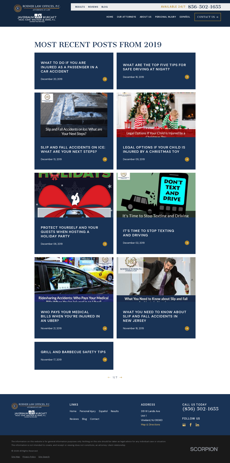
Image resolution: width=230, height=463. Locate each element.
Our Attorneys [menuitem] (126, 17)
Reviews (93, 6)
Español (103, 411)
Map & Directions (150, 424)
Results (80, 6)
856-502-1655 (204, 7)
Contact (94, 419)
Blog (105, 6)
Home (73, 411)
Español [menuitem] (185, 17)
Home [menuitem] (109, 17)
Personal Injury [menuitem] (165, 17)
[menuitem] (15, 457)
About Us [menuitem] (146, 17)
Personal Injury (88, 411)
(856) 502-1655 (200, 409)
